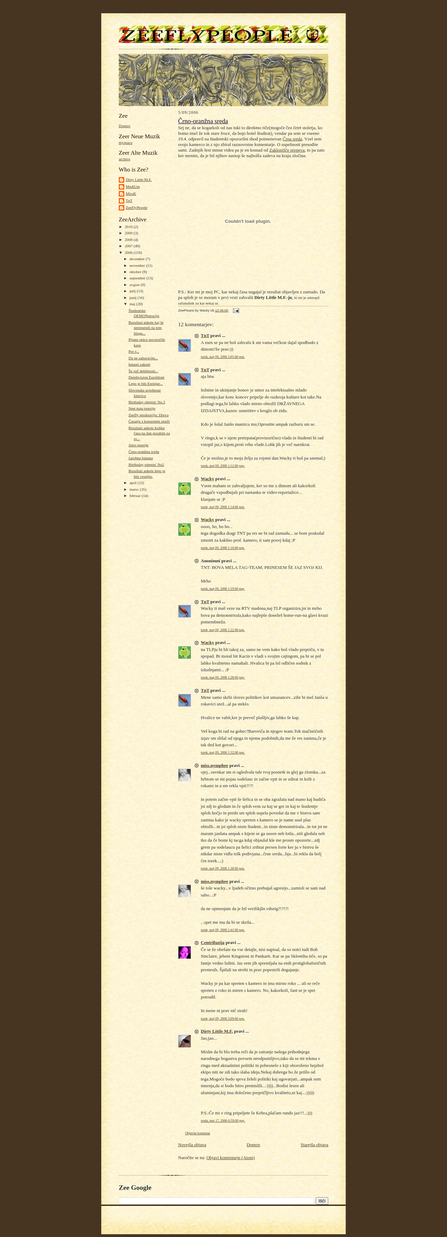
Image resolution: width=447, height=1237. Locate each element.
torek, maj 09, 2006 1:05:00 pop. (223, 357)
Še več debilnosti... (143, 371)
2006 (129, 252)
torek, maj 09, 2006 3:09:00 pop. (223, 1018)
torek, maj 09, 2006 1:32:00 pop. (223, 752)
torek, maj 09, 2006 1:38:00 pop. (223, 868)
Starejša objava (314, 1144)
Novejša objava (192, 1144)
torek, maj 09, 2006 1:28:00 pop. (223, 677)
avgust (135, 285)
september (138, 278)
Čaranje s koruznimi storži (149, 421)
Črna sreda (292, 138)
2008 (129, 239)
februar (136, 495)
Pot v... (134, 351)
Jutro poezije (138, 445)
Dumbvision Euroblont (146, 377)
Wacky (207, 478)
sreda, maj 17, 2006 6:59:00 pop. (223, 1120)
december (138, 259)
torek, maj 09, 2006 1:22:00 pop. (223, 630)
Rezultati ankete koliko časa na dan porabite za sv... (149, 433)
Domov (125, 126)
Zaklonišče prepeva (287, 150)
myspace (125, 142)
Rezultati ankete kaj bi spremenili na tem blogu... (146, 327)
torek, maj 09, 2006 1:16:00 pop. (223, 548)
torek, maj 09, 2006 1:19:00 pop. (223, 589)
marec (135, 489)
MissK (131, 193)
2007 (129, 246)
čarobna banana (141, 458)
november (138, 265)
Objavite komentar (197, 1133)
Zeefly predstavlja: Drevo (149, 415)
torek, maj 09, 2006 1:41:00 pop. (223, 930)
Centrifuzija (213, 942)
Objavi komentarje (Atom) (230, 1157)
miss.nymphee (214, 765)
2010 (129, 227)
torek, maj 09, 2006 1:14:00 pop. (223, 507)
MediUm (133, 186)
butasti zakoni (139, 364)
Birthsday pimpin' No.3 (147, 402)
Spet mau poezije (142, 408)
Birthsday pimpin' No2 (146, 464)
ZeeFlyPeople (136, 207)
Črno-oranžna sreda (144, 451)
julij (133, 291)
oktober (136, 272)
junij (134, 297)
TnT (129, 200)
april (134, 483)
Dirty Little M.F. (139, 179)
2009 (129, 233)
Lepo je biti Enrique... (146, 383)
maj (133, 304)
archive (124, 159)
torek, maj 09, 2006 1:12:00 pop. (223, 466)
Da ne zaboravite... (143, 358)
